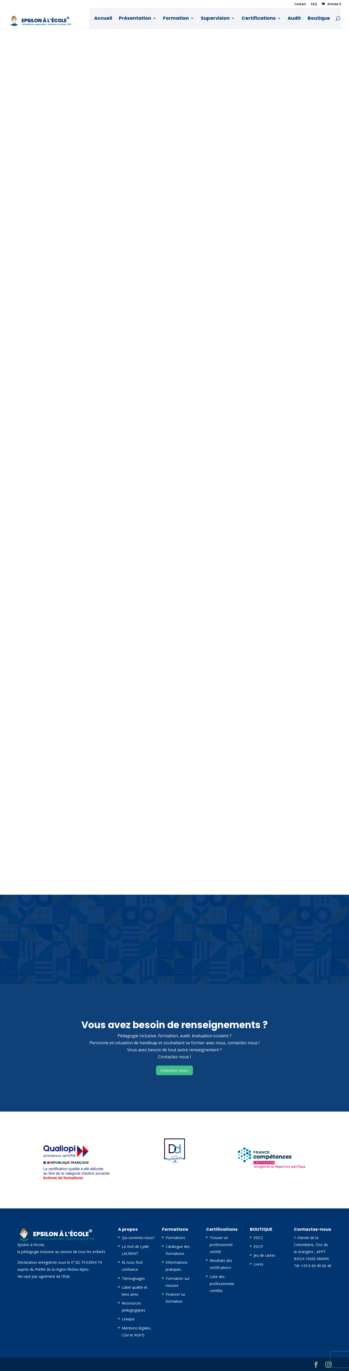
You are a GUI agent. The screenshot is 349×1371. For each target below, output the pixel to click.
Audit (294, 18)
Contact (300, 4)
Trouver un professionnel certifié (221, 1244)
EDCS (258, 1237)
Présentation (135, 18)
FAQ (314, 4)
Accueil (103, 18)
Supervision (215, 18)
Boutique (319, 18)
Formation (176, 18)
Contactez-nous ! (174, 1070)
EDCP (258, 1246)
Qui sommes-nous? (138, 1237)
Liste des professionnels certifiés (222, 1283)
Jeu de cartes (264, 1255)
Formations (175, 1237)
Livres (258, 1264)
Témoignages (133, 1278)
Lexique (128, 1318)
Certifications (259, 18)
